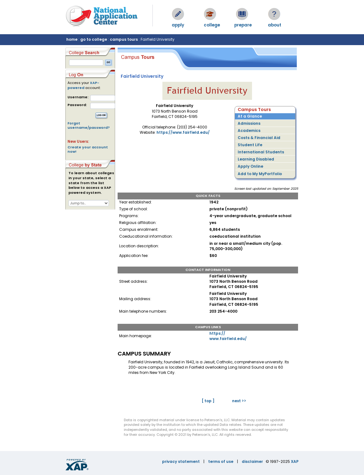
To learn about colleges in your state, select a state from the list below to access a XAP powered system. (91, 183)
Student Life (250, 144)
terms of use (220, 461)
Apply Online (250, 166)
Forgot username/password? (89, 125)
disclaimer (252, 461)
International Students (261, 152)
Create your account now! (88, 149)
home (71, 39)
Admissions (249, 123)
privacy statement (181, 461)
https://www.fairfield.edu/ (183, 132)
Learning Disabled (256, 159)
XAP (295, 461)
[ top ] (208, 400)
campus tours (124, 39)
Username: (78, 97)
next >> (239, 400)
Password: (77, 105)
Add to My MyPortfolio (260, 173)
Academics (249, 130)
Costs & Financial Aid (259, 137)
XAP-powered (83, 85)
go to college (93, 39)
